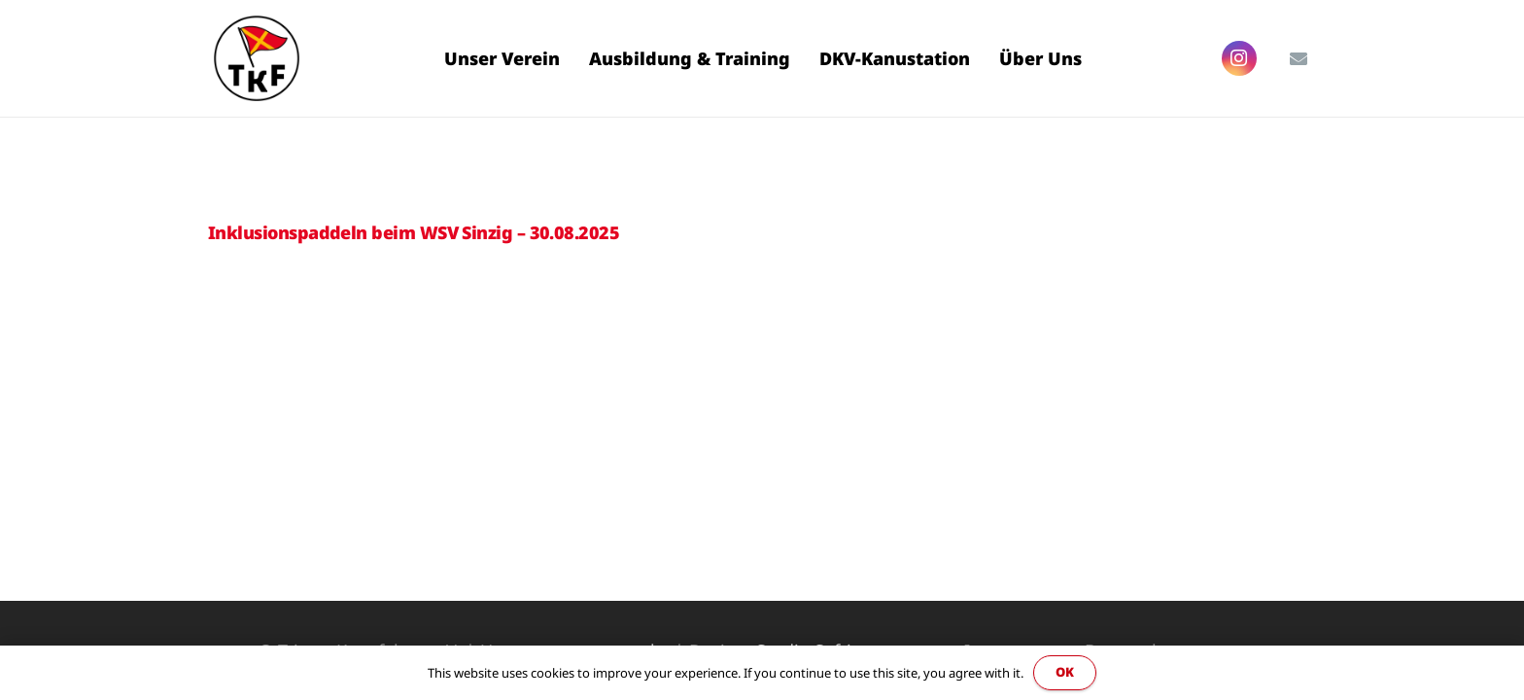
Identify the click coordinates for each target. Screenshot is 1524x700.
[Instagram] (1239, 58)
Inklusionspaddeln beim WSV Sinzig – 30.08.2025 (413, 232)
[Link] (256, 58)
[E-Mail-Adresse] (1298, 58)
